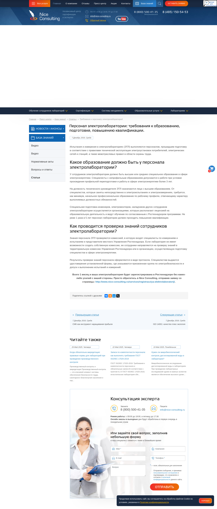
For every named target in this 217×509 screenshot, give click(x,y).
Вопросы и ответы (41, 169)
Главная (57, 3)
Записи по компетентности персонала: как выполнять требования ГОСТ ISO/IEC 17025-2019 (128, 355)
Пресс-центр (100, 3)
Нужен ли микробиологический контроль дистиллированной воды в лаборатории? (167, 355)
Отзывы (85, 3)
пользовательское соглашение (165, 473)
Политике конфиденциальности (154, 502)
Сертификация (83, 110)
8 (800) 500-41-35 (146, 12)
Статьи (72, 119)
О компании (71, 3)
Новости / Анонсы (46, 129)
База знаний (60, 119)
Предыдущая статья (87, 314)
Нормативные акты (42, 161)
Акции (114, 3)
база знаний (42, 138)
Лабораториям (178, 110)
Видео (35, 145)
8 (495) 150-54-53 (175, 12)
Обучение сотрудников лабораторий (46, 110)
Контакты (125, 3)
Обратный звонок (98, 20)
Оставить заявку (176, 3)
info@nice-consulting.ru (100, 16)
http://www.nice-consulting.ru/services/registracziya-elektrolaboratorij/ (135, 281)
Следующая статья (171, 314)
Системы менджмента (112, 110)
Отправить (164, 487)
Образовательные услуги (147, 110)
